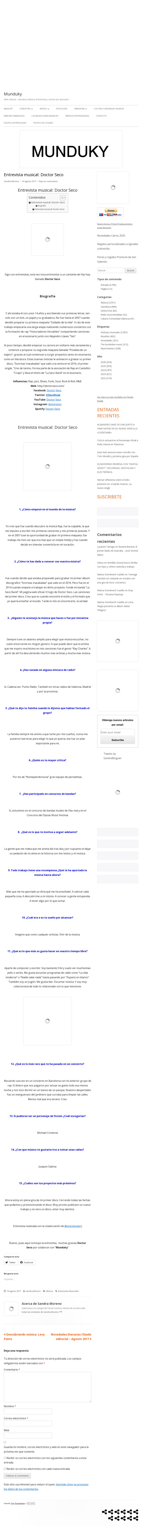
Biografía (42, 206)
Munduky (13, 94)
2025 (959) (106, 366)
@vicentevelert (73, 1226)
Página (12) (106, 288)
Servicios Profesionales (77, 116)
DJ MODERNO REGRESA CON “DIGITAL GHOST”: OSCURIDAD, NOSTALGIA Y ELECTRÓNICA (117, 468)
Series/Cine (79, 108)
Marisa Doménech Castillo (110, 574)
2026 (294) (106, 362)
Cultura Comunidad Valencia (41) (117, 318)
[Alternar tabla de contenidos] (61, 197)
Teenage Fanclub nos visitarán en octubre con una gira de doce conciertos (117, 578)
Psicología (61, 108)
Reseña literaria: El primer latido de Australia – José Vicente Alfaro (117, 550)
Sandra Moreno (11, 181)
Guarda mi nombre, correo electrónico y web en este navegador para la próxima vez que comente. (46, 1449)
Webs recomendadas (14, 116)
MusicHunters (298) (111, 348)
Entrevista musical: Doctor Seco (48, 202)
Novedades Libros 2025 (111, 235)
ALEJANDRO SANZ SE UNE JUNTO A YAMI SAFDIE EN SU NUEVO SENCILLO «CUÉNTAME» (117, 428)
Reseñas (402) (108, 336)
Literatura (25, 108)
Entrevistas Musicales (68, 1291)
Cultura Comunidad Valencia (109, 108)
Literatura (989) (109, 306)
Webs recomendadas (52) (114, 314)
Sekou (100, 562)
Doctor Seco (54, 390)
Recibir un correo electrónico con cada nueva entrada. (38, 1469)
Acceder (30, 1503)
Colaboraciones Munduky (44, 116)
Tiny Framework (18, 1503)
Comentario (12, 1369)
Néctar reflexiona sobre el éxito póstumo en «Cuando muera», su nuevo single (114, 483)
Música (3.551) (108, 302)
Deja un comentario (48, 181)
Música (43, 108)
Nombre (10, 1406)
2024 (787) (106, 370)
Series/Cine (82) (109, 310)
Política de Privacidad (15, 123)
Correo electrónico (16, 1418)
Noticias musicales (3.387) (114, 332)
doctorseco (54, 404)
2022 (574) (106, 378)
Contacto (101, 116)
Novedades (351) (109, 340)
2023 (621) (106, 374)
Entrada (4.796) (108, 284)
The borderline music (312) (114, 344)
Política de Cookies (43, 123)
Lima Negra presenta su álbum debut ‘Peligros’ (115, 606)
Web (6, 1430)
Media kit (8, 108)
